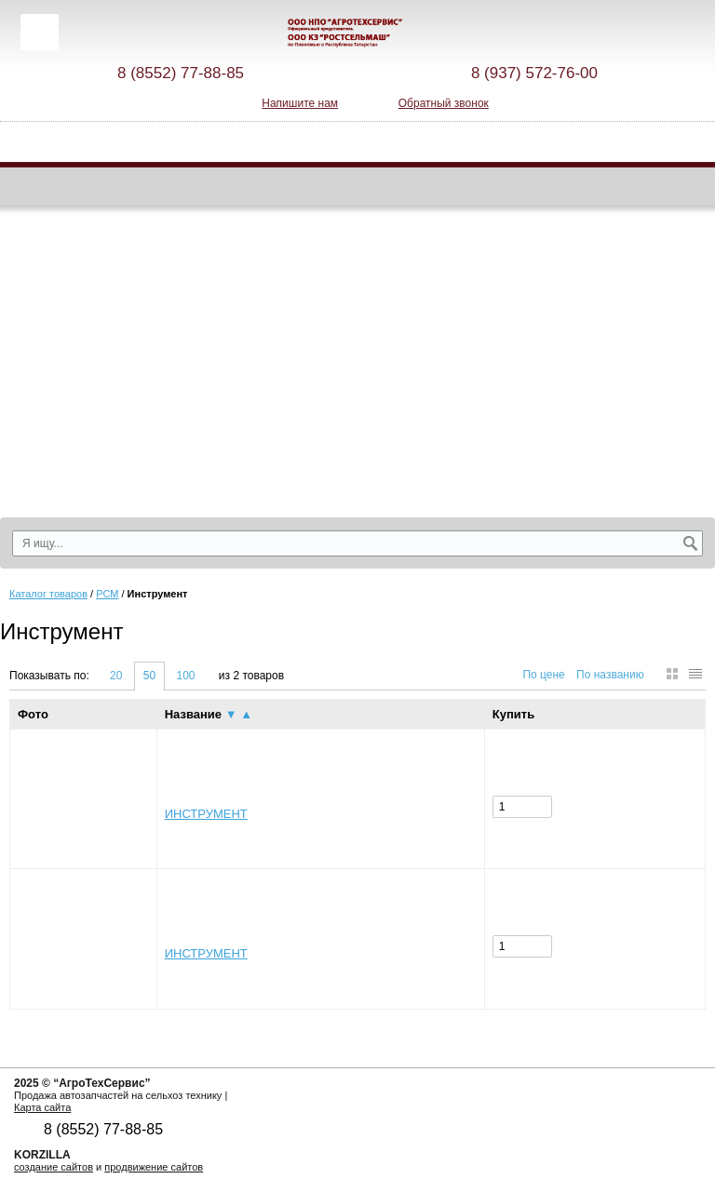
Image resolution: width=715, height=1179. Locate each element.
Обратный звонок (443, 103)
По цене (543, 674)
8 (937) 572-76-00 (534, 73)
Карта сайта (42, 1107)
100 (185, 675)
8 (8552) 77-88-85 (180, 73)
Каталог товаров (48, 593)
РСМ (107, 593)
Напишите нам (300, 103)
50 (149, 675)
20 (116, 675)
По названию (610, 674)
